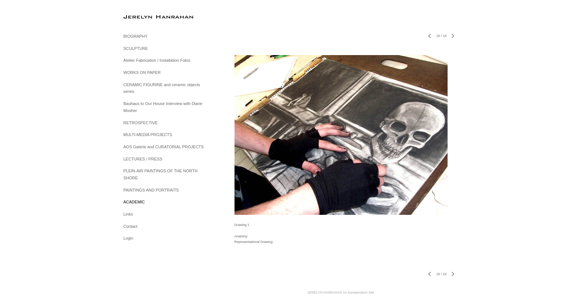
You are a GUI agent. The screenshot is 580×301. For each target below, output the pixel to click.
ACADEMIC (134, 202)
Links (128, 214)
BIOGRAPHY (136, 36)
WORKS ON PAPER (142, 72)
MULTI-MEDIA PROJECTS (148, 134)
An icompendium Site (358, 292)
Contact (131, 226)
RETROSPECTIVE (141, 123)
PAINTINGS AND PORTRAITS (151, 190)
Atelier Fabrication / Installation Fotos (157, 60)
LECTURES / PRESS (143, 159)
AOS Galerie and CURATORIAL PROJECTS (164, 147)
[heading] (142, 16)
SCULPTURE (136, 48)
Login (129, 238)
